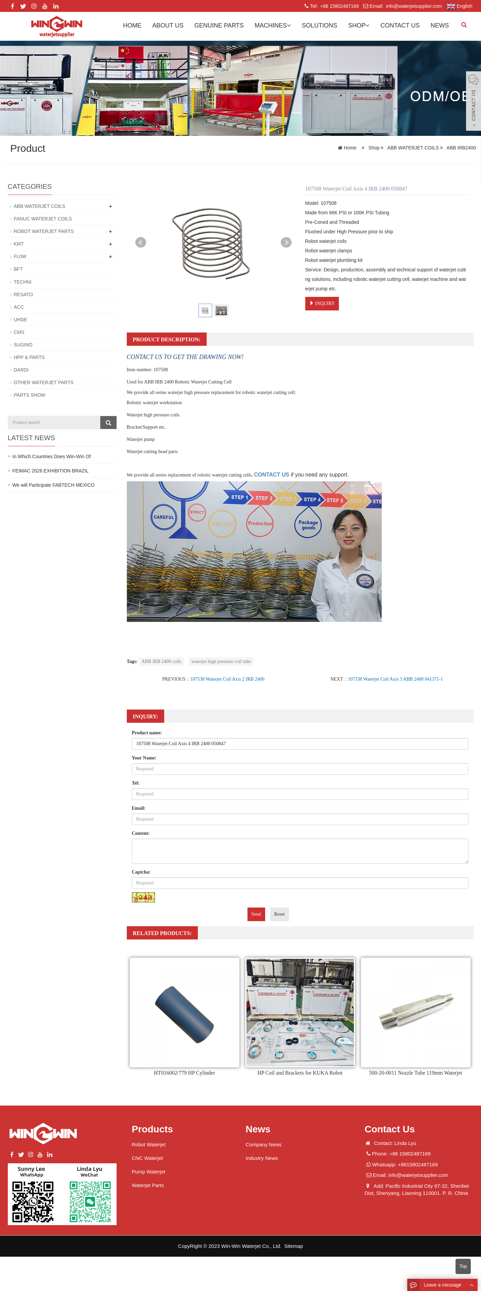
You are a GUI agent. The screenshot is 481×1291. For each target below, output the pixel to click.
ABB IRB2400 (460, 147)
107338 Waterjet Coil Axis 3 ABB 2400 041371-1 (395, 679)
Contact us (399, 25)
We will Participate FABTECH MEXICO (54, 484)
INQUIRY (322, 303)
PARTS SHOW (30, 394)
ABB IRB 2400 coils (161, 661)
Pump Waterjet (149, 1172)
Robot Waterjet (149, 1144)
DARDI (21, 369)
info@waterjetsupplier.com (413, 6)
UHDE (21, 319)
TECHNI (23, 281)
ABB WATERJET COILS (413, 147)
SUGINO (23, 344)
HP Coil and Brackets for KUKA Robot (300, 1073)
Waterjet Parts (148, 1185)
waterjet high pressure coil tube (221, 661)
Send (256, 914)
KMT (19, 244)
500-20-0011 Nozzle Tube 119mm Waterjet (415, 1073)
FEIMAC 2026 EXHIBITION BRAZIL (51, 470)
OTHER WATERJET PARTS (44, 382)
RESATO (23, 294)
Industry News (262, 1158)
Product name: (147, 732)
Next (286, 242)
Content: (141, 833)
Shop (359, 25)
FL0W (20, 256)
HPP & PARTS (29, 357)
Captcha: (141, 872)
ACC (19, 306)
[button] (289, 25)
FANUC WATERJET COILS (43, 218)
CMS (19, 332)
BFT (18, 269)
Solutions (319, 25)
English (459, 6)
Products (152, 1129)
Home (132, 25)
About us (168, 25)
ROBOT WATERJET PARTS (44, 231)
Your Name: (144, 757)
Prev (140, 242)
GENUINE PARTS (219, 25)
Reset (279, 914)
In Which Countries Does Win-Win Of (52, 456)
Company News (264, 1144)
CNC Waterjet (147, 1158)
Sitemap (293, 1246)
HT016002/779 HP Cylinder (185, 1073)
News (440, 25)
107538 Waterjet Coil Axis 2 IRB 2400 (227, 679)
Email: (138, 808)
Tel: (136, 783)
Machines (273, 25)
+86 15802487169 (339, 6)
